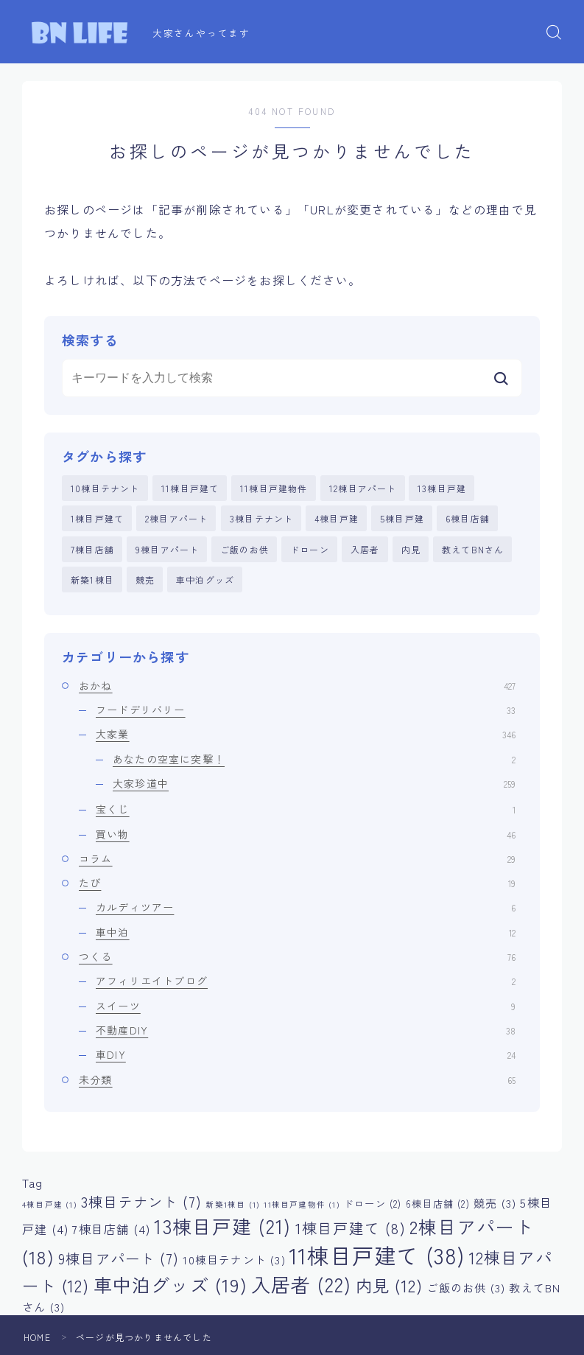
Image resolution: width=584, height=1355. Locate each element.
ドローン (309, 549)
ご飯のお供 (244, 549)
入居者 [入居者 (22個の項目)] (301, 1284)
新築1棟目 (92, 579)
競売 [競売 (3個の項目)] (495, 1203)
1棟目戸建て (97, 518)
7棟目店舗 (92, 549)
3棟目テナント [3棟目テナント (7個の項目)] (141, 1201)
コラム (297, 858)
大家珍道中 (314, 783)
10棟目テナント (105, 488)
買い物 (306, 834)
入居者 (365, 549)
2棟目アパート (176, 518)
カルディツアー (306, 907)
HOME (37, 1337)
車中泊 (306, 932)
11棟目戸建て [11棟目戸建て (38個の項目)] (377, 1254)
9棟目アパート (167, 549)
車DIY (306, 1054)
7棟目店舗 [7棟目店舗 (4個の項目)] (111, 1229)
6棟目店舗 (468, 518)
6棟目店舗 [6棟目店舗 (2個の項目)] (438, 1204)
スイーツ (306, 1005)
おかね (297, 685)
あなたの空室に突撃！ (314, 759)
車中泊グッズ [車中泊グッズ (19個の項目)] (170, 1284)
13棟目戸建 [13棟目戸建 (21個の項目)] (222, 1225)
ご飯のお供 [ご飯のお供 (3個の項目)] (465, 1287)
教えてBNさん (473, 549)
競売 (145, 579)
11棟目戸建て (190, 488)
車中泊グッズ (205, 579)
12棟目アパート (363, 488)
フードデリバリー (306, 709)
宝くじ (306, 809)
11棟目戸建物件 (274, 488)
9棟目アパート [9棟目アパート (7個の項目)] (118, 1258)
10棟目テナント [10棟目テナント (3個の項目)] (234, 1259)
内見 (411, 549)
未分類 (297, 1079)
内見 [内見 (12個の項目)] (389, 1285)
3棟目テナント (261, 518)
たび (297, 882)
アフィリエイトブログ (306, 980)
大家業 (306, 733)
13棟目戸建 (442, 488)
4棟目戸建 (336, 518)
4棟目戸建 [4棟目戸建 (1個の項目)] (49, 1204)
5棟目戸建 (402, 518)
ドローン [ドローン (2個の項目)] (373, 1204)
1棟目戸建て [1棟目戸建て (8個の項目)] (350, 1228)
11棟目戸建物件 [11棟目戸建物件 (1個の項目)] (302, 1204)
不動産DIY (306, 1030)
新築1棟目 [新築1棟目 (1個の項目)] (232, 1204)
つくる (297, 956)
